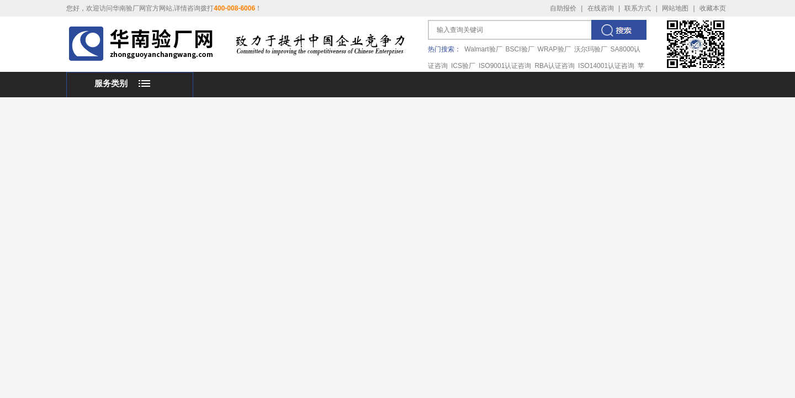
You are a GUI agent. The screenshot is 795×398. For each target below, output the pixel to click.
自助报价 (563, 8)
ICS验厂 (463, 66)
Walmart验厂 (483, 49)
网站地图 (675, 8)
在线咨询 (600, 8)
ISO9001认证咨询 (505, 66)
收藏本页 (712, 8)
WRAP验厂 (554, 49)
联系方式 (637, 8)
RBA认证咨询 (554, 66)
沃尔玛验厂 (590, 49)
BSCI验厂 (520, 49)
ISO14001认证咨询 (606, 66)
